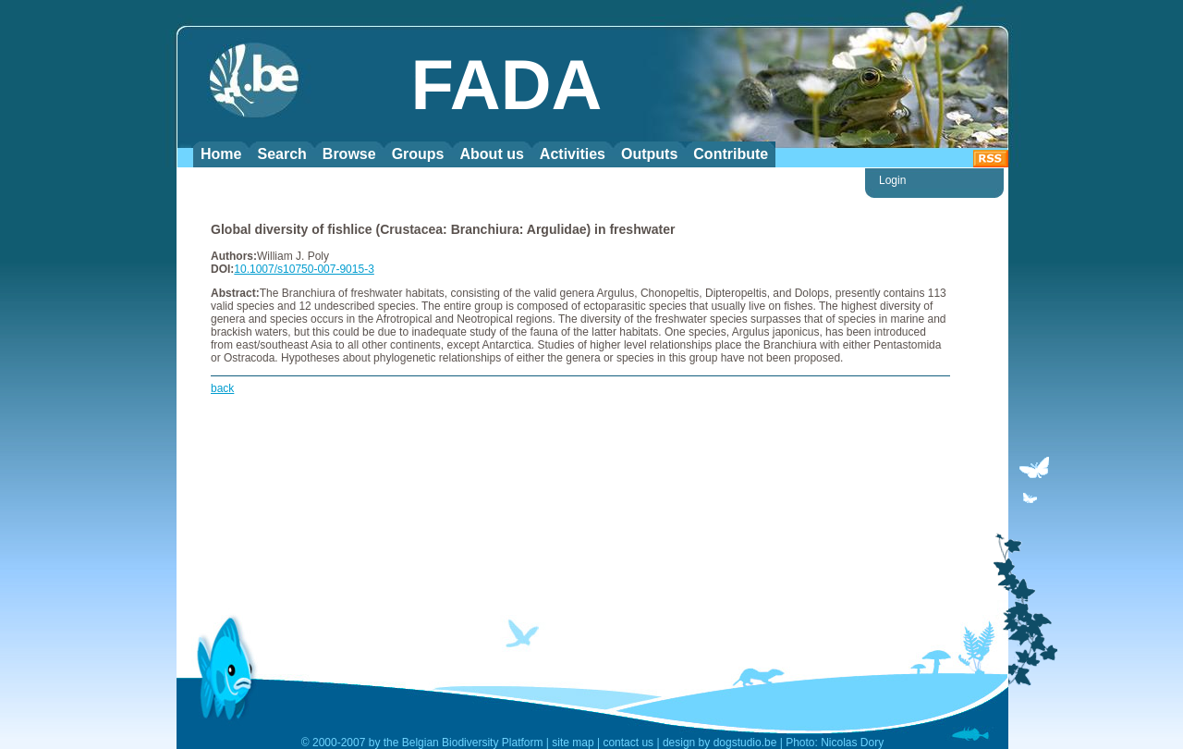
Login (892, 180)
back (222, 388)
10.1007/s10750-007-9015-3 (303, 269)
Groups (418, 154)
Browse (349, 154)
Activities (572, 154)
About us (492, 154)
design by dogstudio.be (719, 742)
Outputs (649, 154)
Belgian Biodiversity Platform (472, 742)
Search (281, 154)
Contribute (730, 154)
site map (572, 742)
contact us (628, 742)
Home (221, 154)
